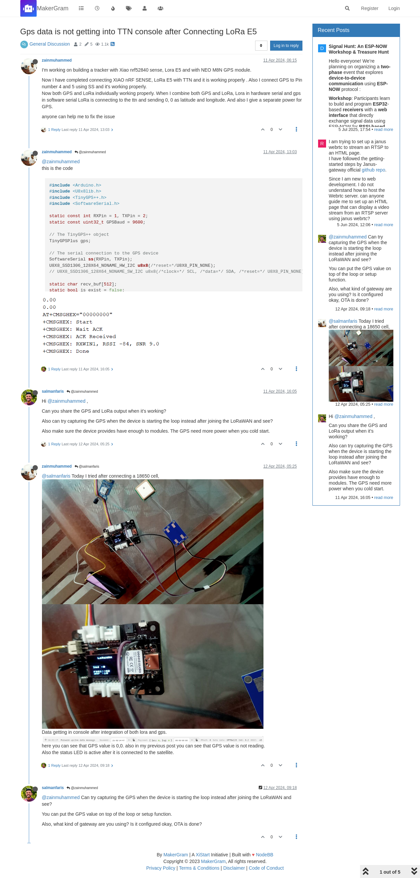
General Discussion (50, 44)
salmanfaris (53, 391)
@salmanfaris (87, 466)
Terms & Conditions (199, 868)
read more (383, 129)
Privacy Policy (160, 868)
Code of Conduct (266, 868)
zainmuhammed (57, 60)
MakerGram (176, 854)
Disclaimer (234, 868)
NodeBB (264, 854)
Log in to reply (286, 45)
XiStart (203, 854)
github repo (373, 170)
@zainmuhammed (90, 152)
